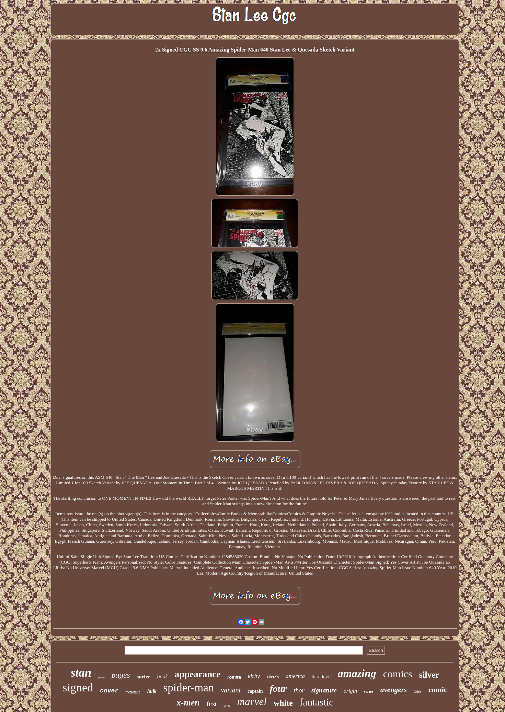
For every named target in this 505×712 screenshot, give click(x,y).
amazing (357, 673)
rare (101, 678)
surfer (143, 676)
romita (234, 677)
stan (81, 672)
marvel (252, 702)
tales (418, 691)
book (162, 676)
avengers (393, 690)
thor (299, 690)
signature (324, 690)
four (278, 688)
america (295, 676)
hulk (151, 691)
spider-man (188, 687)
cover (109, 690)
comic (437, 689)
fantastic (316, 702)
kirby (254, 676)
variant (231, 690)
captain (255, 691)
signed (77, 687)
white (283, 703)
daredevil (321, 676)
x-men (188, 703)
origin (350, 691)
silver (429, 674)
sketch (273, 676)
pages (121, 675)
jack (226, 706)
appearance (197, 674)
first (212, 704)
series (369, 691)
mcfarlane (132, 692)
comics (397, 673)
